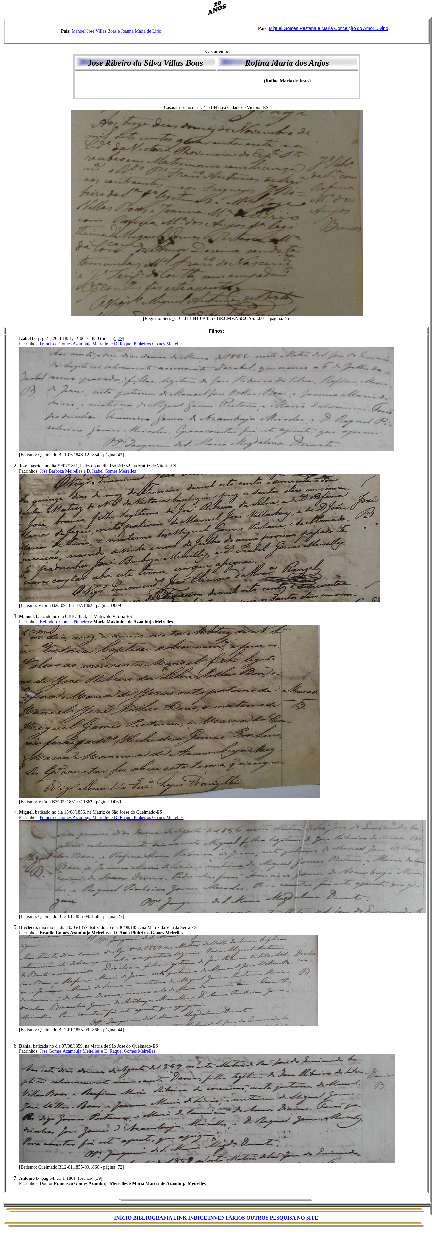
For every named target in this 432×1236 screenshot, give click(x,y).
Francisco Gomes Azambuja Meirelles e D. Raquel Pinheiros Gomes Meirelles (111, 343)
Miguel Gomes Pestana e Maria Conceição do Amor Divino (328, 28)
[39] (119, 338)
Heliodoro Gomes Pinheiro (64, 621)
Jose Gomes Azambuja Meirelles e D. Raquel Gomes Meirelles (97, 1051)
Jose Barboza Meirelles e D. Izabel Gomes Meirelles (88, 471)
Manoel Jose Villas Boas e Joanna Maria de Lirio (116, 31)
